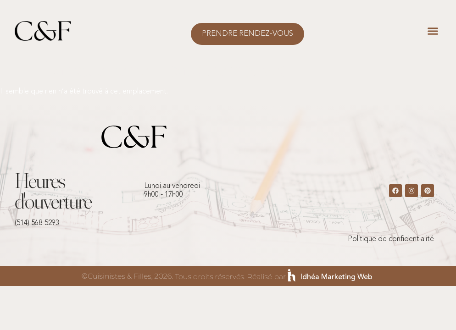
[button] (433, 31)
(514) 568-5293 (37, 223)
